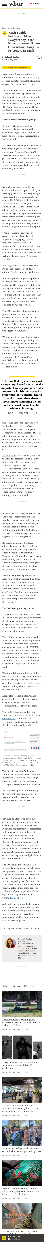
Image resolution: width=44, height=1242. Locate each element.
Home (4, 28)
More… (21, 958)
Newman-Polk (9, 456)
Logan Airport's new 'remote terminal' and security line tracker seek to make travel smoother (20, 1108)
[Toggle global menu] (4, 4)
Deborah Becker (12, 57)
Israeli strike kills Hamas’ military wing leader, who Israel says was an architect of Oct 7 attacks (20, 1191)
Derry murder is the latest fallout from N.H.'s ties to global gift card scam (19, 1066)
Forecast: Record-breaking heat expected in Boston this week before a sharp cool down (21, 1023)
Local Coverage (14, 28)
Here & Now (14, 1239)
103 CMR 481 (16, 898)
